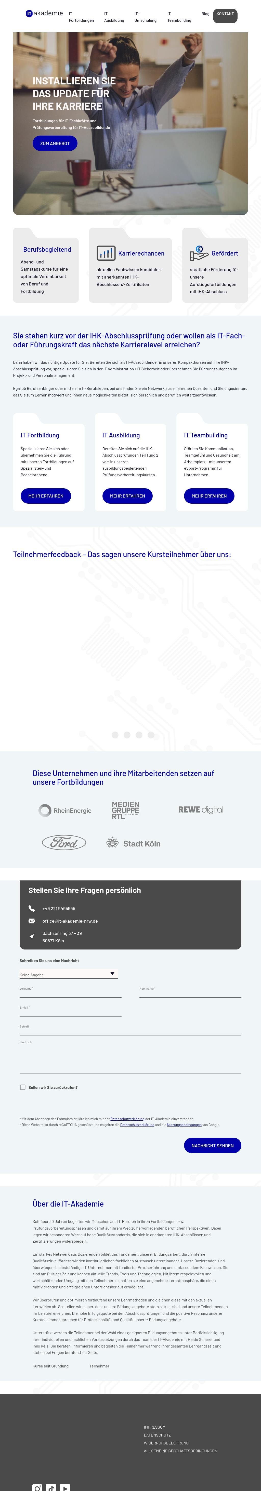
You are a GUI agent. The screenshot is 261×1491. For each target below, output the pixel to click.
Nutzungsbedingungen (184, 1124)
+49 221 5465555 (59, 908)
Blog (206, 13)
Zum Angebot (55, 143)
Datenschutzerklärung (127, 1119)
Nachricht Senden (213, 1145)
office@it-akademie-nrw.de (70, 921)
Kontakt (225, 13)
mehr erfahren (45, 496)
